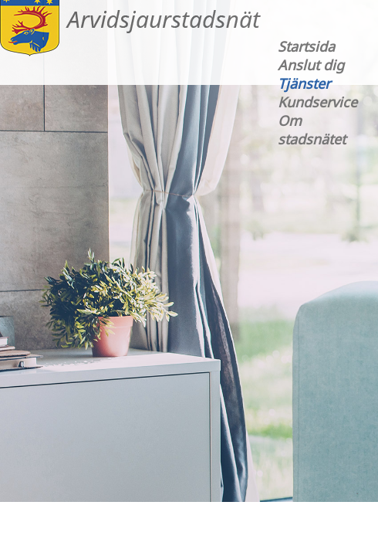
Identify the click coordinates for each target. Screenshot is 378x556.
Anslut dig (311, 65)
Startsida (306, 46)
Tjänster (304, 83)
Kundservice (317, 102)
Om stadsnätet (312, 129)
